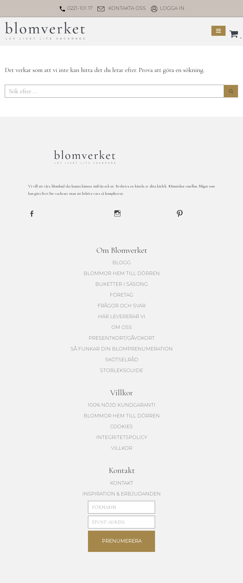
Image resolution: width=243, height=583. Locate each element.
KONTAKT (121, 482)
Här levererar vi (121, 315)
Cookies (121, 426)
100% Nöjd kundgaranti (121, 404)
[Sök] (114, 91)
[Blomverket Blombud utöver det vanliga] (45, 30)
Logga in (172, 8)
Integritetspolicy (121, 436)
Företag (121, 294)
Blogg (121, 262)
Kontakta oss (127, 8)
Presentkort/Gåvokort (122, 337)
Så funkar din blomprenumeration (122, 348)
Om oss (121, 326)
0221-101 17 (79, 8)
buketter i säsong (121, 283)
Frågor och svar (121, 305)
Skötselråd (121, 359)
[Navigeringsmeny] (218, 30)
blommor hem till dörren (122, 272)
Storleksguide (121, 369)
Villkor (121, 447)
